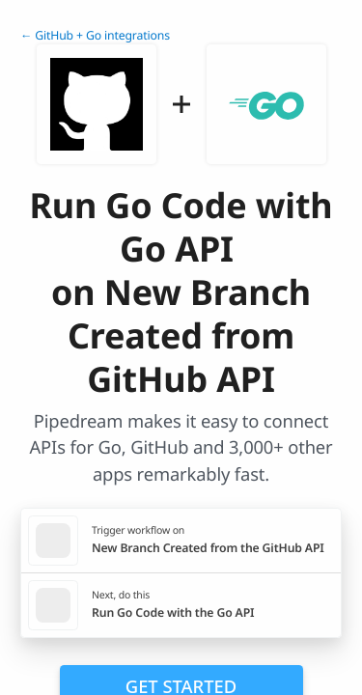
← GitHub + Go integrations (95, 35)
